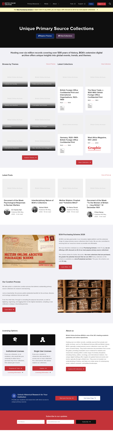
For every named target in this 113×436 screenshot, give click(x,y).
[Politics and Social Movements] (42, 77)
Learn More (65, 267)
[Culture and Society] (15, 77)
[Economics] (15, 119)
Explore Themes (45, 36)
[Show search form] (108, 3)
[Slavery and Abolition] (15, 98)
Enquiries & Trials (15, 368)
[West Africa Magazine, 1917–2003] (98, 134)
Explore (43, 368)
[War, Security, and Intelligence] (42, 141)
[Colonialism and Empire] (42, 98)
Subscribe (86, 422)
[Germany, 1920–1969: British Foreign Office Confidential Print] (70, 135)
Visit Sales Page (90, 398)
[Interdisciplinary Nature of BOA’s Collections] (42, 197)
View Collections (65, 36)
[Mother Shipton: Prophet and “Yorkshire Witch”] (70, 197)
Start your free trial (66, 398)
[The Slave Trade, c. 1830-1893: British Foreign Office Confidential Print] (98, 89)
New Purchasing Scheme (25, 10)
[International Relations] (15, 141)
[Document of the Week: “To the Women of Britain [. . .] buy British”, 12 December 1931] (98, 199)
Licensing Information (15, 372)
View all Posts (106, 175)
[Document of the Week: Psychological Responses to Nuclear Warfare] (15, 198)
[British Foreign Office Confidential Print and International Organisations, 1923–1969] (70, 90)
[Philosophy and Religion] (42, 119)
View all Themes (50, 64)
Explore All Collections (76, 369)
